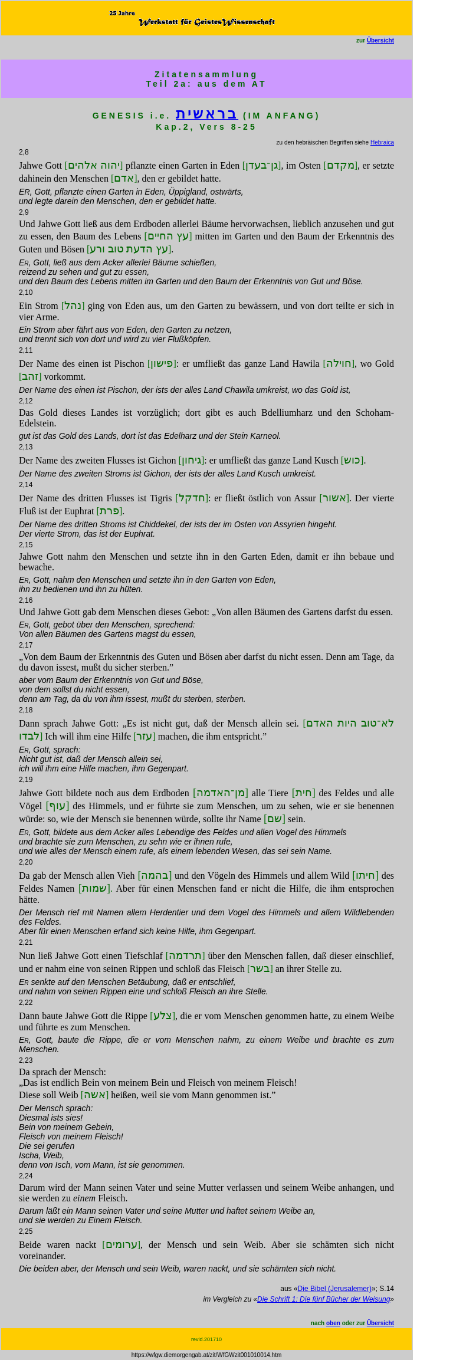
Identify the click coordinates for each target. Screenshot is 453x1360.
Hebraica (382, 142)
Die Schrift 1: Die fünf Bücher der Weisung (323, 1299)
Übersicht (380, 40)
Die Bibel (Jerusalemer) (335, 1289)
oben (333, 1323)
